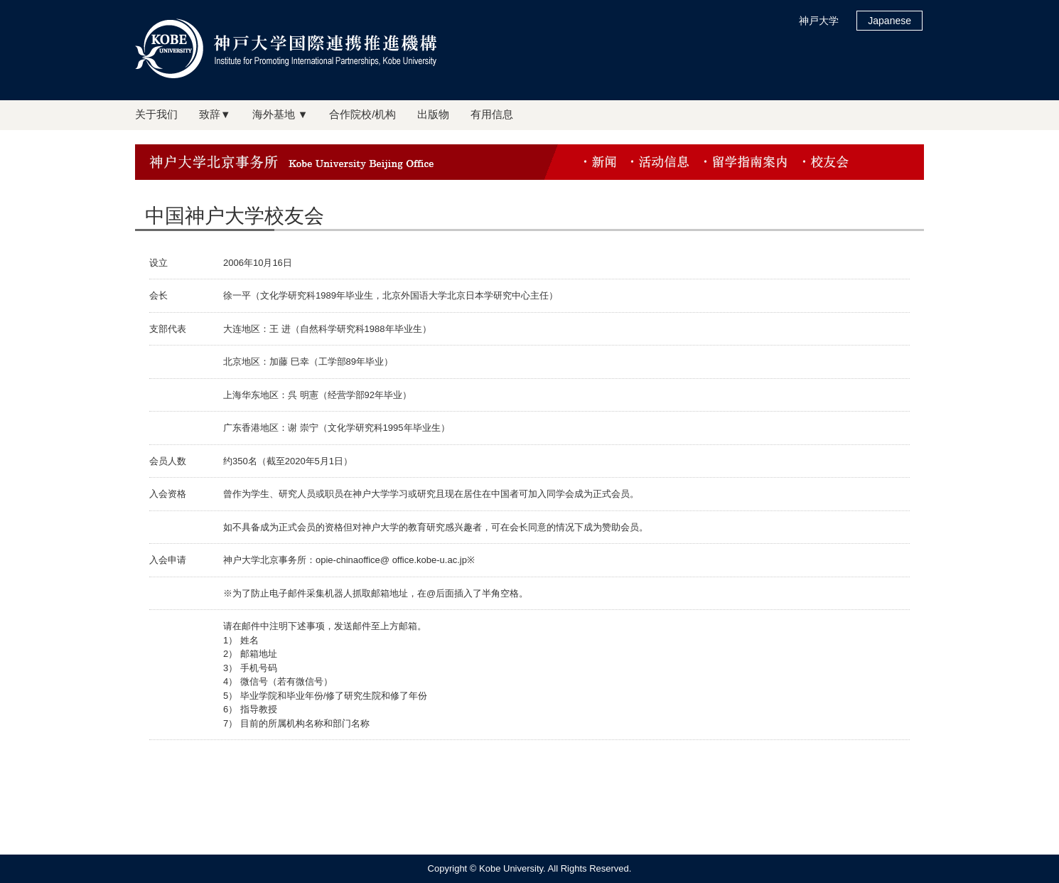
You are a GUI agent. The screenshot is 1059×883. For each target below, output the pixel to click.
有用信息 (492, 114)
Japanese (889, 20)
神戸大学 (819, 20)
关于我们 (156, 114)
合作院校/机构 (362, 114)
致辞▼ (215, 114)
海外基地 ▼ (280, 114)
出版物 (433, 114)
